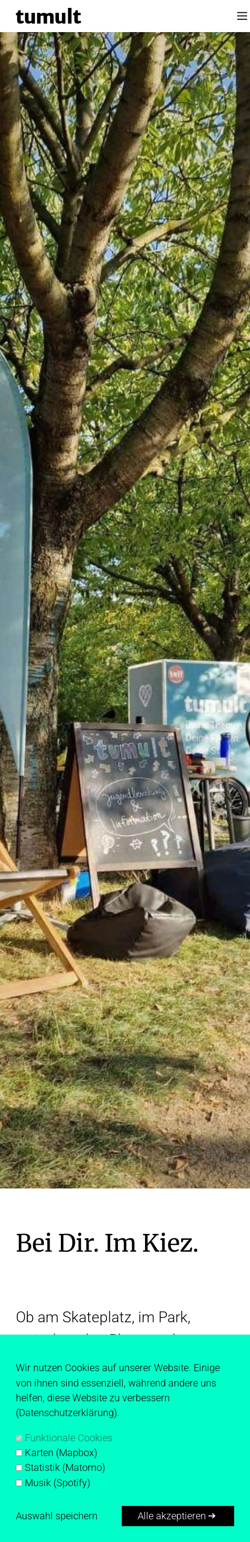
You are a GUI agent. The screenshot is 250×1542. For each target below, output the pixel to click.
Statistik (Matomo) (65, 1467)
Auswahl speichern (57, 1516)
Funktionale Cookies (68, 1438)
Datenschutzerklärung (66, 1413)
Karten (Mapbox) (61, 1453)
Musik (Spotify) (58, 1483)
